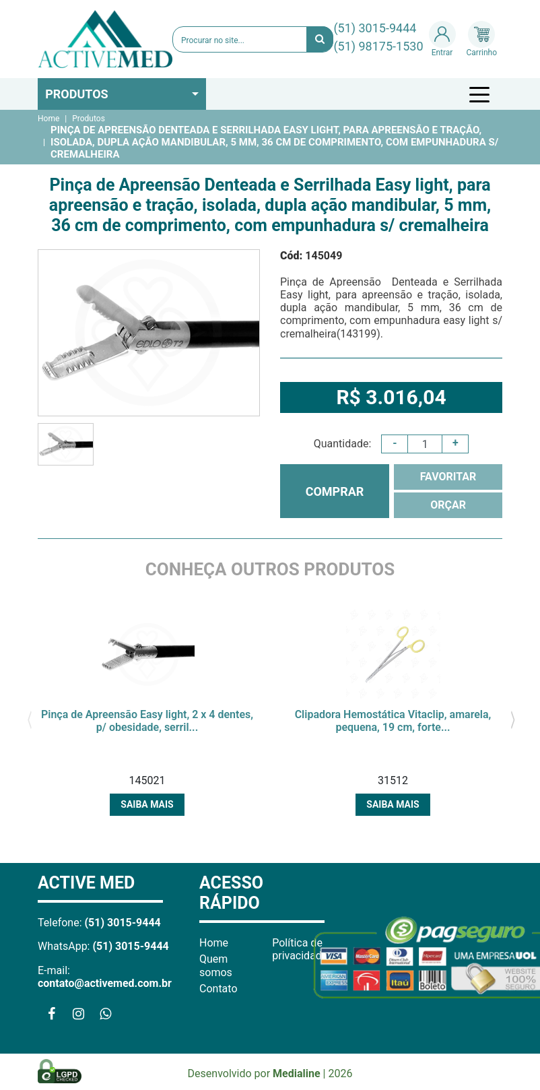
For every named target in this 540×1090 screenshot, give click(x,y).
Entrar (442, 39)
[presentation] (29, 718)
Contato (218, 988)
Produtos (76, 94)
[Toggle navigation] (481, 94)
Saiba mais (147, 804)
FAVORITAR (448, 476)
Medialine (296, 1073)
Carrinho (482, 39)
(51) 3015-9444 (374, 28)
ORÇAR (448, 505)
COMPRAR (335, 491)
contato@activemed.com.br (105, 983)
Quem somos (215, 965)
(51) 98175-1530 (378, 46)
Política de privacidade (299, 949)
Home (48, 118)
